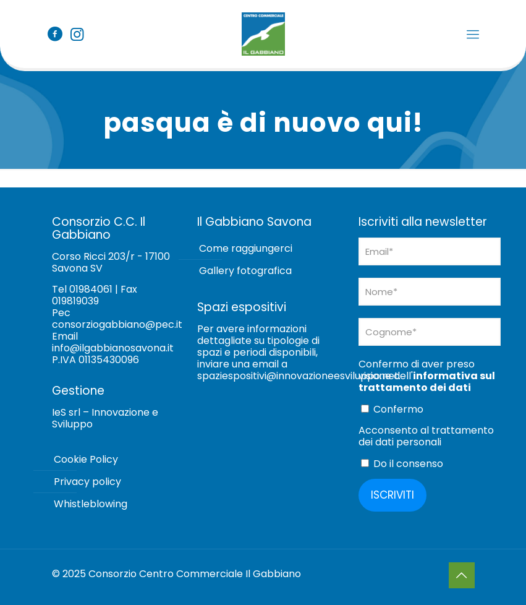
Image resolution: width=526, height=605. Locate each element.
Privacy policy (87, 481)
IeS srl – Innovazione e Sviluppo (105, 418)
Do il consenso (402, 463)
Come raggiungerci (245, 248)
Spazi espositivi (241, 307)
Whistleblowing (90, 504)
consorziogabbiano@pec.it (117, 324)
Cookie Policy (86, 459)
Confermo (392, 409)
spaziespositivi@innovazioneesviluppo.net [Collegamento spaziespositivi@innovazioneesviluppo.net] (298, 376)
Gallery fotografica (245, 271)
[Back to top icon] (462, 575)
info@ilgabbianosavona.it (113, 348)
